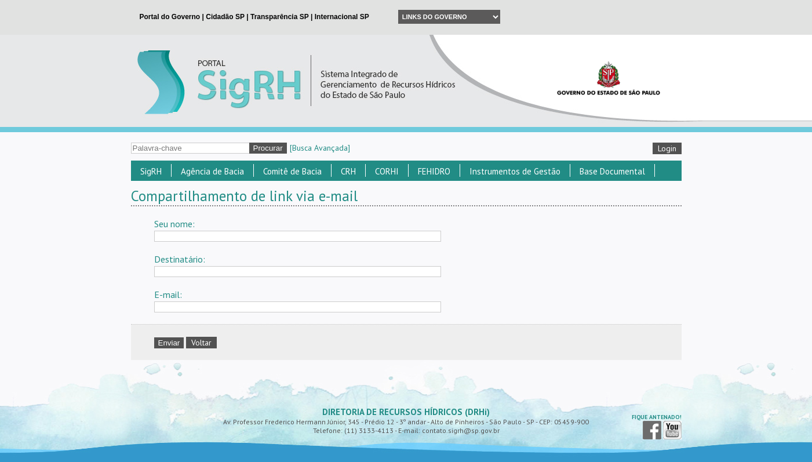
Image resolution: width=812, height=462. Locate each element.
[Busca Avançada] (320, 148)
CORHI (387, 171)
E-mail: (168, 294)
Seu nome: (174, 224)
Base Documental (612, 171)
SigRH (151, 171)
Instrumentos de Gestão (514, 171)
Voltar (201, 342)
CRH (348, 171)
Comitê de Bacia (292, 171)
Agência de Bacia (212, 171)
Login (667, 148)
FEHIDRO (434, 171)
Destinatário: (179, 259)
